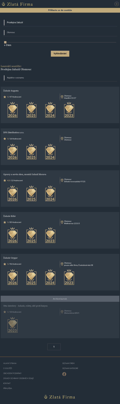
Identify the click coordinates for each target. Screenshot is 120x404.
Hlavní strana (9, 363)
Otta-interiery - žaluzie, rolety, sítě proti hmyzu (25, 305)
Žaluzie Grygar (10, 257)
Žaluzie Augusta (11, 90)
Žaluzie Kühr (9, 216)
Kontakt (7, 383)
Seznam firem (68, 363)
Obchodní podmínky (12, 373)
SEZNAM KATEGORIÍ (70, 368)
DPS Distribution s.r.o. (13, 132)
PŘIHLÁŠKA (7, 388)
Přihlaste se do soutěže (60, 10)
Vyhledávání (60, 53)
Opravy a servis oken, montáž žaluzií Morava (24, 174)
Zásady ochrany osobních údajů (18, 378)
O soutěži (7, 368)
